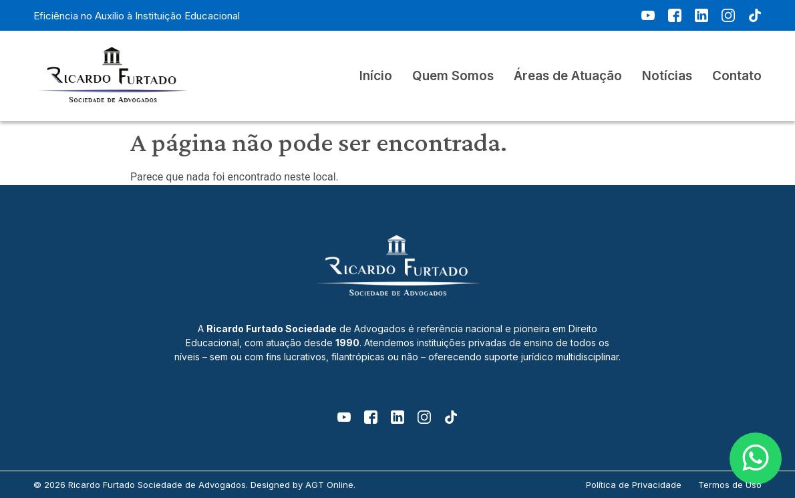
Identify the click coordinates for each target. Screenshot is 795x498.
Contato (737, 76)
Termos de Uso (730, 484)
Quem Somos (453, 76)
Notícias (667, 76)
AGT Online (329, 484)
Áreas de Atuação (568, 76)
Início (375, 76)
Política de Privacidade (633, 484)
